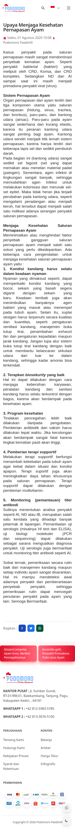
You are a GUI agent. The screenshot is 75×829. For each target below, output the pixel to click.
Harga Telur (49, 756)
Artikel (45, 748)
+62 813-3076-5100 (40, 716)
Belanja (46, 740)
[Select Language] (55, 8)
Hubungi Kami (14, 748)
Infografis (48, 764)
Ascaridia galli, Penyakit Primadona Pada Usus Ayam (55, 653)
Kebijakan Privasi (16, 756)
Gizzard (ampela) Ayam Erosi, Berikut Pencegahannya (17, 653)
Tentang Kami (13, 740)
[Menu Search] (43, 8)
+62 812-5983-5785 (40, 708)
